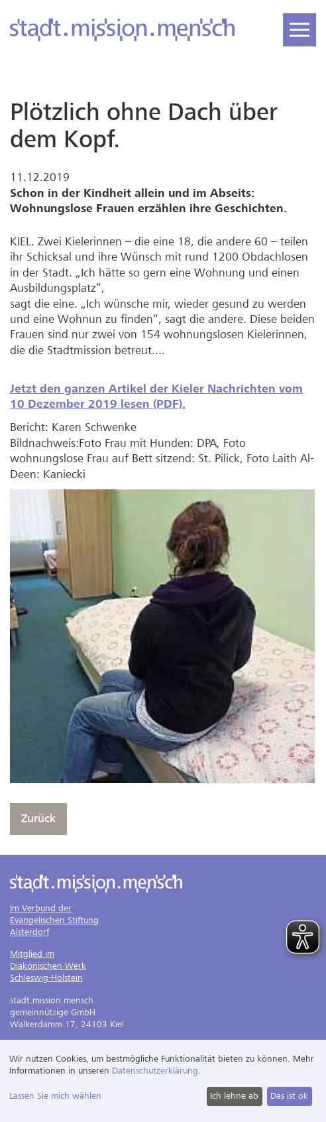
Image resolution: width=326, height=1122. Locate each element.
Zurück (38, 819)
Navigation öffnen (296, 25)
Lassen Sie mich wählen (55, 1095)
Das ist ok (289, 1095)
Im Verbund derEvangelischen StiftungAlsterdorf (54, 920)
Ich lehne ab (234, 1095)
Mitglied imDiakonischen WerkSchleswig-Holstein (48, 965)
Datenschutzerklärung (155, 1070)
